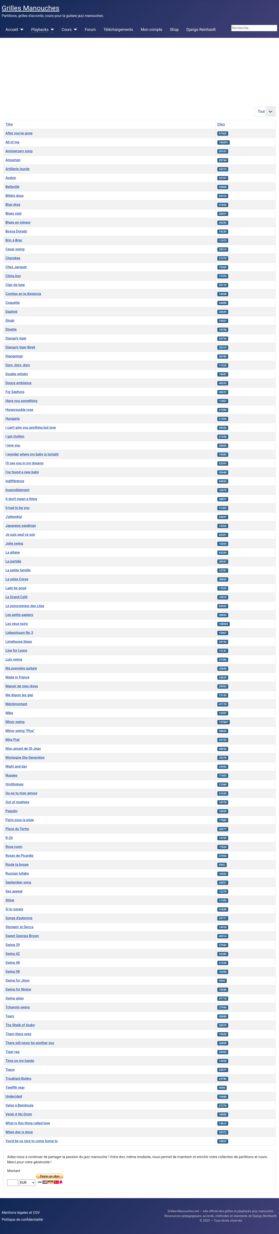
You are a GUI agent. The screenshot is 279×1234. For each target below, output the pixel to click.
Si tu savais (14, 909)
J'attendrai (13, 517)
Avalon (10, 178)
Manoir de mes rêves (21, 686)
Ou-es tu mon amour (21, 793)
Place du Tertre (17, 829)
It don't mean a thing (21, 499)
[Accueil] (21, 29)
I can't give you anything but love (30, 427)
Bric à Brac (13, 240)
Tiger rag (12, 1052)
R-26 (9, 838)
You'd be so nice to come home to (31, 1141)
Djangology (14, 356)
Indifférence (14, 481)
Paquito (11, 811)
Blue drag (12, 205)
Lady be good (15, 588)
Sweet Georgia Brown (22, 936)
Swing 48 (12, 963)
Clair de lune (15, 285)
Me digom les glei (19, 695)
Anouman (12, 160)
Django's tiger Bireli (20, 347)
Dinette (11, 329)
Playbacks (40, 29)
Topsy (10, 1070)
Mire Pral (12, 740)
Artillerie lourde (17, 169)
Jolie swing (14, 543)
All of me (12, 142)
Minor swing (15, 722)
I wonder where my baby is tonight (32, 454)
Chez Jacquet (16, 267)
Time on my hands (19, 1061)
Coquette (12, 303)
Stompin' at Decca (19, 927)
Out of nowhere (17, 802)
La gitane (12, 552)
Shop (174, 29)
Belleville (12, 187)
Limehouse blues (18, 642)
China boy (13, 276)
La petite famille (18, 570)
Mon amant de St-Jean (23, 749)
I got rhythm (14, 436)
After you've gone (18, 133)
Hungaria (12, 419)
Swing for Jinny (17, 980)
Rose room (13, 847)
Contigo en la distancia (23, 294)
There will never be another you (29, 1043)
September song (18, 882)
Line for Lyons (16, 650)
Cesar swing (15, 249)
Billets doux (14, 196)
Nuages (11, 775)
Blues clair (13, 213)
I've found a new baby (22, 472)
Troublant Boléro (18, 1079)
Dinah (9, 320)
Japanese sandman (20, 526)
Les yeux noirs (16, 624)
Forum (90, 29)
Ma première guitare (21, 668)
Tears (9, 1016)
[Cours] (74, 29)
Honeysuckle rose (19, 410)
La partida (13, 561)
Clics (221, 124)
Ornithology (14, 784)
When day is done (19, 1132)
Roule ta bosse (17, 864)
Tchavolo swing (17, 1007)
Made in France (17, 677)
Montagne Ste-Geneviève (24, 757)
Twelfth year (15, 1087)
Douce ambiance (18, 383)
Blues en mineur (18, 222)
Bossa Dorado (16, 231)
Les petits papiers (19, 615)
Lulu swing (13, 659)
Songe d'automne (18, 918)
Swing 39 (12, 945)
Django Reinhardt (201, 29)
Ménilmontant (16, 704)
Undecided (13, 1096)
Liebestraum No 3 (19, 633)
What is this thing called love (27, 1123)
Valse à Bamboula (19, 1105)
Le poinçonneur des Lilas (24, 606)
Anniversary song (18, 151)
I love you (12, 445)
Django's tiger (15, 338)
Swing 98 (12, 971)
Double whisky (16, 374)
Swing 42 (12, 954)
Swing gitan (14, 998)
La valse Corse (16, 579)
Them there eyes (18, 1034)
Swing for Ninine (18, 989)
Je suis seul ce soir (20, 534)
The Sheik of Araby (20, 1025)
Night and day (16, 766)
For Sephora (14, 392)
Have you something (21, 401)
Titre (9, 124)
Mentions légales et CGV (21, 1213)
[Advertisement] (139, 70)
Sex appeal (13, 891)
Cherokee (12, 258)
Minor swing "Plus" (19, 731)
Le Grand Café (16, 597)
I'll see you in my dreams (24, 463)
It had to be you (17, 508)
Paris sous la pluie (19, 820)
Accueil (12, 29)
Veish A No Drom (18, 1114)
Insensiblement (17, 490)
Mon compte (151, 29)
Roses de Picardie (19, 856)
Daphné (11, 312)
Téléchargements (118, 29)
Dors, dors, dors (17, 365)
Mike (9, 713)
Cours (67, 29)
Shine (9, 900)
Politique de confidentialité (22, 1219)
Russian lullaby (17, 873)
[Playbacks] (51, 29)
